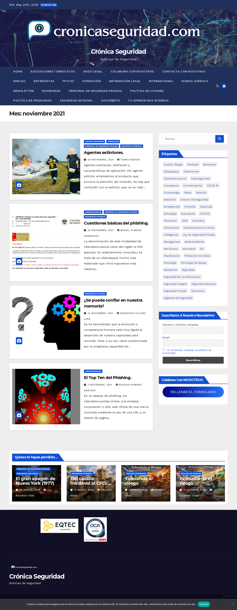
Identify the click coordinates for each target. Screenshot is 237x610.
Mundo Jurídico (194, 81)
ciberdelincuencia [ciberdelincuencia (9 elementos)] (175, 178)
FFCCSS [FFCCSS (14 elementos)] (205, 213)
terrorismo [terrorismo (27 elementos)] (198, 290)
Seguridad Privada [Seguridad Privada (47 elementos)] (175, 290)
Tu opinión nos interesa (148, 100)
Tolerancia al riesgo (138, 481)
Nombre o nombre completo (181, 324)
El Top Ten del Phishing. (107, 377)
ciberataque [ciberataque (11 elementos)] (171, 171)
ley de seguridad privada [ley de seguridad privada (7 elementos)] (199, 234)
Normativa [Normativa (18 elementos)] (188, 248)
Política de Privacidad (32, 100)
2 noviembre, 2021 (100, 384)
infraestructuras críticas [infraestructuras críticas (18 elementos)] (198, 227)
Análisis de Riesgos (136, 474)
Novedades (51, 91)
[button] (217, 86)
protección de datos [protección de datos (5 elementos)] (197, 255)
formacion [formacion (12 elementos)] (170, 220)
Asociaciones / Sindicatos (52, 71)
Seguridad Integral (76, 100)
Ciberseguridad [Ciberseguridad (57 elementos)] (200, 178)
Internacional (161, 81)
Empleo (19, 81)
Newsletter (23, 91)
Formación (91, 81)
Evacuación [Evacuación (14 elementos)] (188, 213)
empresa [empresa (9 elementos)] (190, 206)
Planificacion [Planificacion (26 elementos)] (172, 255)
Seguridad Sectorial (28, 474)
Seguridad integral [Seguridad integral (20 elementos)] (175, 283)
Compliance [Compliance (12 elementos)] (171, 185)
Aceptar (204, 604)
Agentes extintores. (103, 152)
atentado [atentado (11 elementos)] (193, 164)
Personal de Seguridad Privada (95, 91)
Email (166, 337)
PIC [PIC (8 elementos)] (202, 248)
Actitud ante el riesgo (196, 481)
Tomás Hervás (128, 159)
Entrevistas (44, 81)
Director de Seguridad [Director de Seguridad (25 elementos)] (194, 199)
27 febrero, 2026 (195, 490)
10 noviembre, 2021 (101, 313)
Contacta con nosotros (184, 71)
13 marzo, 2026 (84, 490)
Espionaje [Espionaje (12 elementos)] (206, 206)
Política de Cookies (147, 91)
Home (17, 71)
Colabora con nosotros (132, 71)
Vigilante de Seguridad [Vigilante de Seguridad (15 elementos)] (178, 297)
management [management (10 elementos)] (172, 241)
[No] (232, 604)
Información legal (125, 81)
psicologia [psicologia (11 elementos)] (170, 262)
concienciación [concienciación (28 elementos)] (192, 185)
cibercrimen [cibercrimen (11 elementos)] (191, 171)
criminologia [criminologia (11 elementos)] (172, 192)
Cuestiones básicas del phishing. (116, 223)
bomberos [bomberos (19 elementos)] (209, 164)
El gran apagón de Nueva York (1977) (35, 481)
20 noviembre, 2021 (101, 230)
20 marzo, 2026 (30, 490)
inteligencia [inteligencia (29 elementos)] (171, 234)
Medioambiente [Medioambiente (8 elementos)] (194, 241)
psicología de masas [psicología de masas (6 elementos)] (193, 262)
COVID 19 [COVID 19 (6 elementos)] (212, 185)
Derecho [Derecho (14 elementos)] (201, 192)
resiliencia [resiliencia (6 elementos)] (170, 269)
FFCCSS (68, 81)
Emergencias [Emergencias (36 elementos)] (172, 206)
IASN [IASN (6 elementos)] (185, 220)
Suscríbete (110, 100)
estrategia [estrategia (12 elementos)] (170, 213)
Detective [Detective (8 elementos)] (170, 199)
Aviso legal (93, 71)
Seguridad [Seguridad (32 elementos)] (188, 269)
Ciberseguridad (93, 212)
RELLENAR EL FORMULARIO (193, 392)
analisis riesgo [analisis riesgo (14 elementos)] (173, 164)
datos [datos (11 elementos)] (187, 192)
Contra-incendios (94, 141)
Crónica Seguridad (118, 51)
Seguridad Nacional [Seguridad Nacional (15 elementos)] (203, 283)
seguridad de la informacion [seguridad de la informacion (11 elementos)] (182, 276)
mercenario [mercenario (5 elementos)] (171, 248)
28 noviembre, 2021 (101, 159)
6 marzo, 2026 (139, 490)
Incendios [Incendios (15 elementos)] (198, 220)
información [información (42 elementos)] (171, 227)
